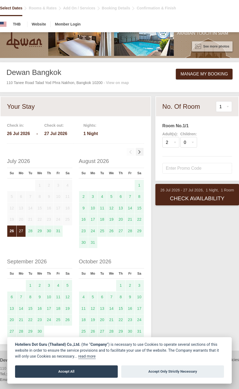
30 (49, 231)
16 (83, 219)
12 (111, 208)
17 (93, 219)
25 (102, 231)
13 (121, 208)
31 (58, 231)
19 (111, 219)
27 (21, 231)
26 (12, 231)
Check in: (15, 125)
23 (83, 231)
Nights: (89, 125)
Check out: (54, 125)
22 (139, 219)
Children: (188, 134)
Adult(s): (170, 134)
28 (30, 231)
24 (93, 231)
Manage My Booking (204, 74)
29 (39, 231)
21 (130, 219)
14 (130, 208)
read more (87, 356)
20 (121, 219)
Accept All (66, 371)
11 (102, 208)
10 (93, 208)
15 (139, 208)
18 (102, 219)
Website (39, 24)
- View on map (116, 83)
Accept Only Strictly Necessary (172, 371)
